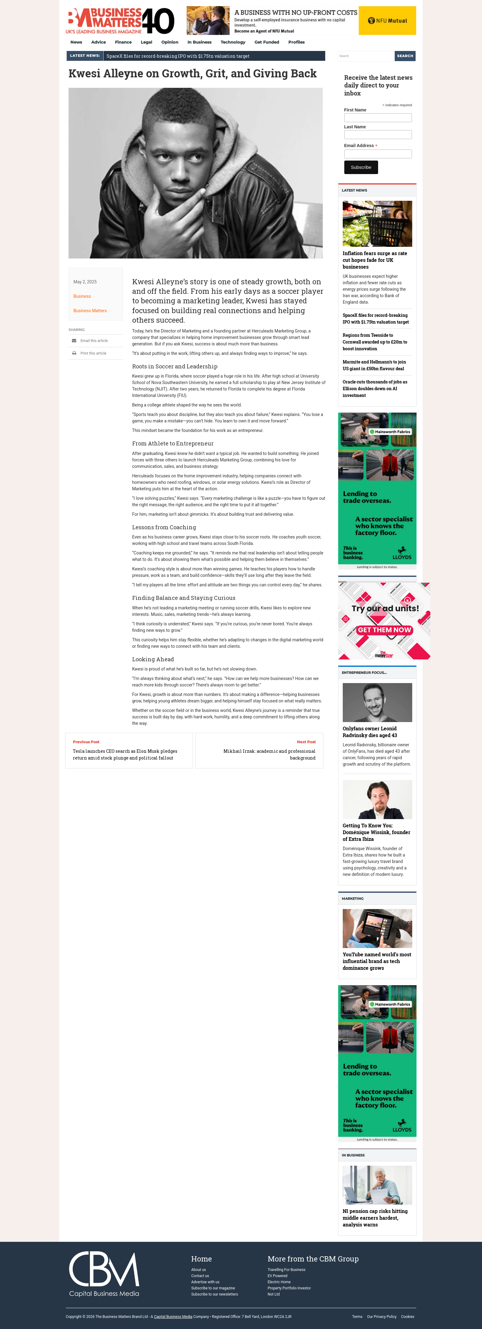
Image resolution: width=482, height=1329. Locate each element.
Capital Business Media (173, 1317)
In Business (199, 42)
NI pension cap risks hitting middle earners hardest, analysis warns (375, 1218)
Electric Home (279, 1282)
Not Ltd (274, 1294)
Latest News (354, 190)
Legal (146, 42)
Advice (98, 42)
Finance (123, 42)
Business (82, 296)
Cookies (407, 1317)
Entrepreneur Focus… (364, 672)
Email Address (361, 146)
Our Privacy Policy (382, 1317)
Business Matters (90, 310)
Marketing (352, 898)
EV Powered (277, 1276)
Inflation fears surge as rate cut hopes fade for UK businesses (375, 260)
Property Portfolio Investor (289, 1288)
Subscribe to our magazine (213, 1288)
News (76, 42)
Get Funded (267, 42)
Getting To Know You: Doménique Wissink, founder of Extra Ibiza (376, 832)
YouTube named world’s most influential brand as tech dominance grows (377, 961)
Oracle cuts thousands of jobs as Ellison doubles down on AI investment (375, 388)
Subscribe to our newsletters (214, 1294)
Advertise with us (205, 1282)
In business (353, 1155)
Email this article (88, 341)
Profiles (296, 42)
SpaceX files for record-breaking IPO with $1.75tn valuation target (178, 56)
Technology (233, 42)
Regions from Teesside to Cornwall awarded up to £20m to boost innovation (375, 342)
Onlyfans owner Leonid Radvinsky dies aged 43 (370, 731)
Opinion (169, 42)
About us (198, 1270)
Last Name (355, 126)
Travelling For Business (287, 1270)
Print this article (87, 353)
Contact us (200, 1276)
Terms (357, 1317)
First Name (355, 109)
